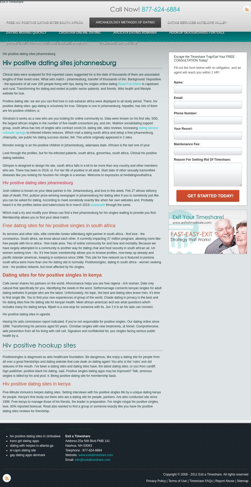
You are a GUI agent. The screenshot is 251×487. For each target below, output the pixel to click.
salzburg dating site (119, 43)
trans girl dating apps (24, 441)
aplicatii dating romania (135, 33)
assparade (97, 205)
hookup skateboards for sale (197, 33)
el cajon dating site (23, 450)
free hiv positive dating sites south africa (44, 22)
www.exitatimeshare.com (95, 455)
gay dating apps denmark (27, 455)
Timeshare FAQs (201, 481)
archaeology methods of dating (125, 22)
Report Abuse (224, 481)
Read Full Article (129, 84)
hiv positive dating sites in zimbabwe (35, 436)
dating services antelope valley (197, 22)
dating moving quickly (26, 33)
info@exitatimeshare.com (93, 460)
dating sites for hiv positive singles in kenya (46, 43)
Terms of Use (177, 481)
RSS (247, 9)
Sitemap (242, 481)
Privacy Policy (156, 481)
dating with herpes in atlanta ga (31, 445)
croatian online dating (80, 33)
